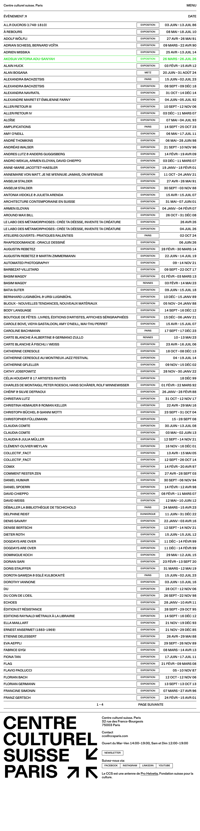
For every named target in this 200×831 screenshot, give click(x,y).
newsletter (113, 801)
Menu (191, 5)
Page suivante (150, 753)
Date (192, 16)
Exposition (148, 25)
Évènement (14, 16)
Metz (148, 76)
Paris (148, 83)
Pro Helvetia (149, 821)
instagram (130, 814)
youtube (164, 814)
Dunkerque (148, 549)
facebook (111, 814)
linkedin (148, 814)
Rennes (148, 302)
